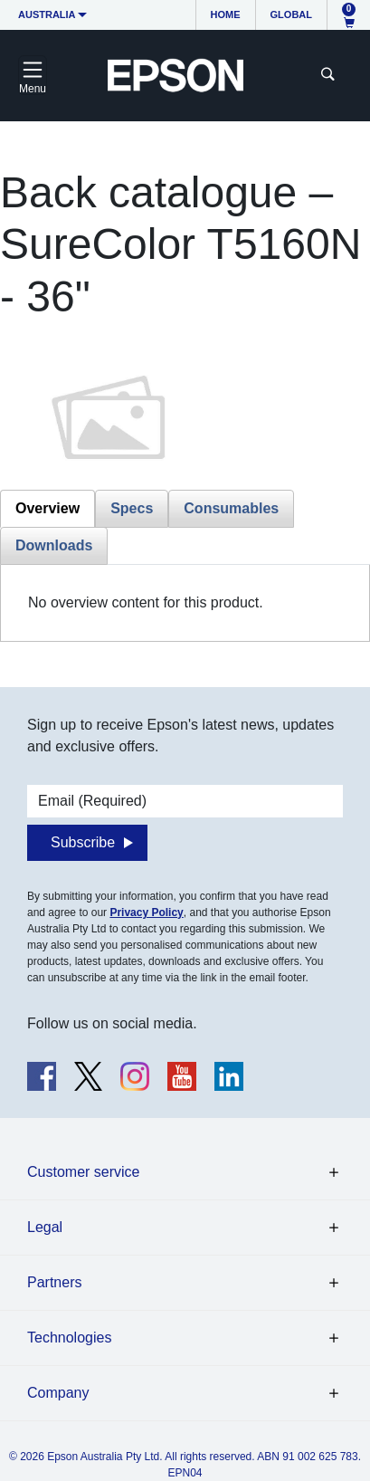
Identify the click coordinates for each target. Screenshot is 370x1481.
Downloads (53, 545)
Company (58, 1392)
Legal (44, 1227)
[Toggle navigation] (32, 75)
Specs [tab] (131, 508)
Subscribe (83, 842)
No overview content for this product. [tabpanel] (145, 602)
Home (226, 14)
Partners (54, 1282)
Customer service (83, 1172)
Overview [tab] (47, 508)
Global (291, 14)
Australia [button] (47, 14)
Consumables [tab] (231, 508)
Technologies (69, 1337)
